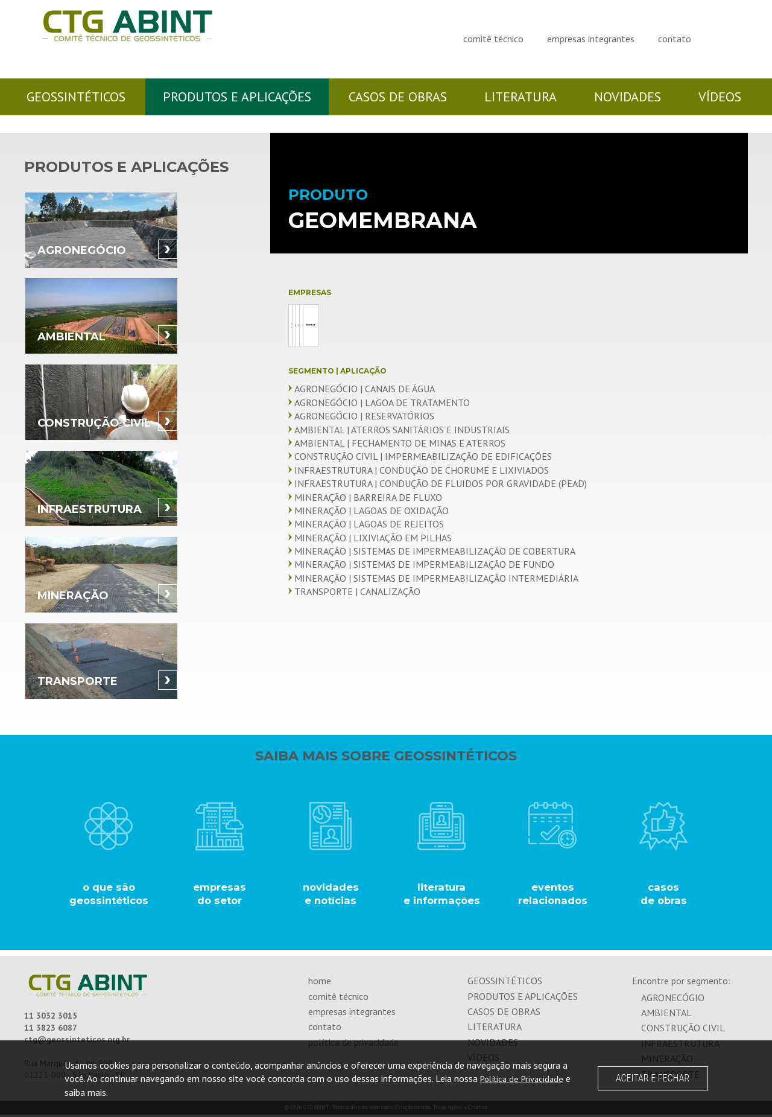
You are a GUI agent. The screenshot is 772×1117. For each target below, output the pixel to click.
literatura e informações (441, 895)
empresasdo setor (219, 895)
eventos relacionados (553, 895)
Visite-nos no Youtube (743, 37)
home (319, 984)
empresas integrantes (590, 39)
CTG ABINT (114, 43)
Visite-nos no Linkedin (730, 37)
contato (674, 39)
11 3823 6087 (50, 1030)
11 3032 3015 (50, 1018)
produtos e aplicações (237, 96)
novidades (627, 96)
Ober (612, 325)
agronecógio (672, 1000)
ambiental (666, 1016)
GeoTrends (426, 325)
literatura (520, 96)
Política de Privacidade (526, 1078)
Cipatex (333, 325)
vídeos (719, 96)
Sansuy (333, 370)
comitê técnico (493, 39)
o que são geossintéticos (108, 895)
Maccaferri (519, 325)
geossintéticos (76, 96)
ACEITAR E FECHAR (652, 1078)
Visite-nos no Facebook (717, 37)
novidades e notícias (330, 895)
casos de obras (398, 96)
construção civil (683, 1031)
